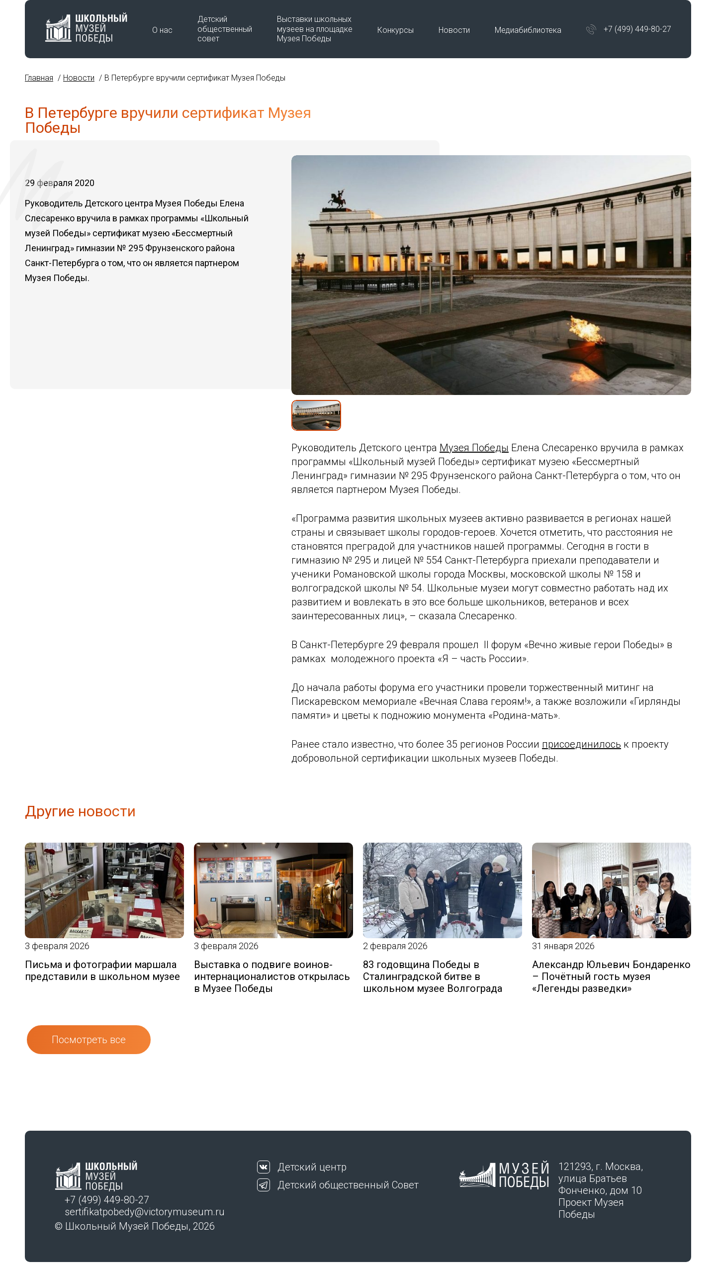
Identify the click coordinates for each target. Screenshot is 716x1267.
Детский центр (312, 1167)
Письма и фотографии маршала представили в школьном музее (102, 970)
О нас (162, 30)
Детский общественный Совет (348, 1185)
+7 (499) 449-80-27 (637, 29)
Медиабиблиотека (528, 30)
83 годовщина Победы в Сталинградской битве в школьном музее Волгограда (432, 976)
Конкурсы (395, 30)
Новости (454, 30)
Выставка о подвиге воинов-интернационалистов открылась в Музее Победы (272, 976)
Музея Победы (474, 448)
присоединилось (581, 744)
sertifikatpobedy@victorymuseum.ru (145, 1212)
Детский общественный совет (224, 28)
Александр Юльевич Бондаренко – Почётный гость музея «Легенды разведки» (611, 976)
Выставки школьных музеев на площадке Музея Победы (315, 28)
